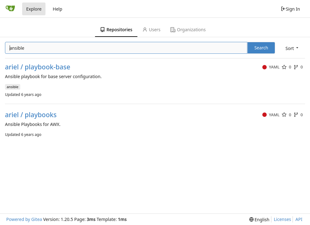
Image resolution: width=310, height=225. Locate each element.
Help (57, 9)
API (298, 219)
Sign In (290, 9)
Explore (33, 9)
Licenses (282, 219)
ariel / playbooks (31, 115)
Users (151, 29)
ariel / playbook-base (37, 67)
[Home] (10, 8)
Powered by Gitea (24, 219)
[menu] (292, 48)
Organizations (188, 29)
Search (261, 48)
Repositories (116, 29)
